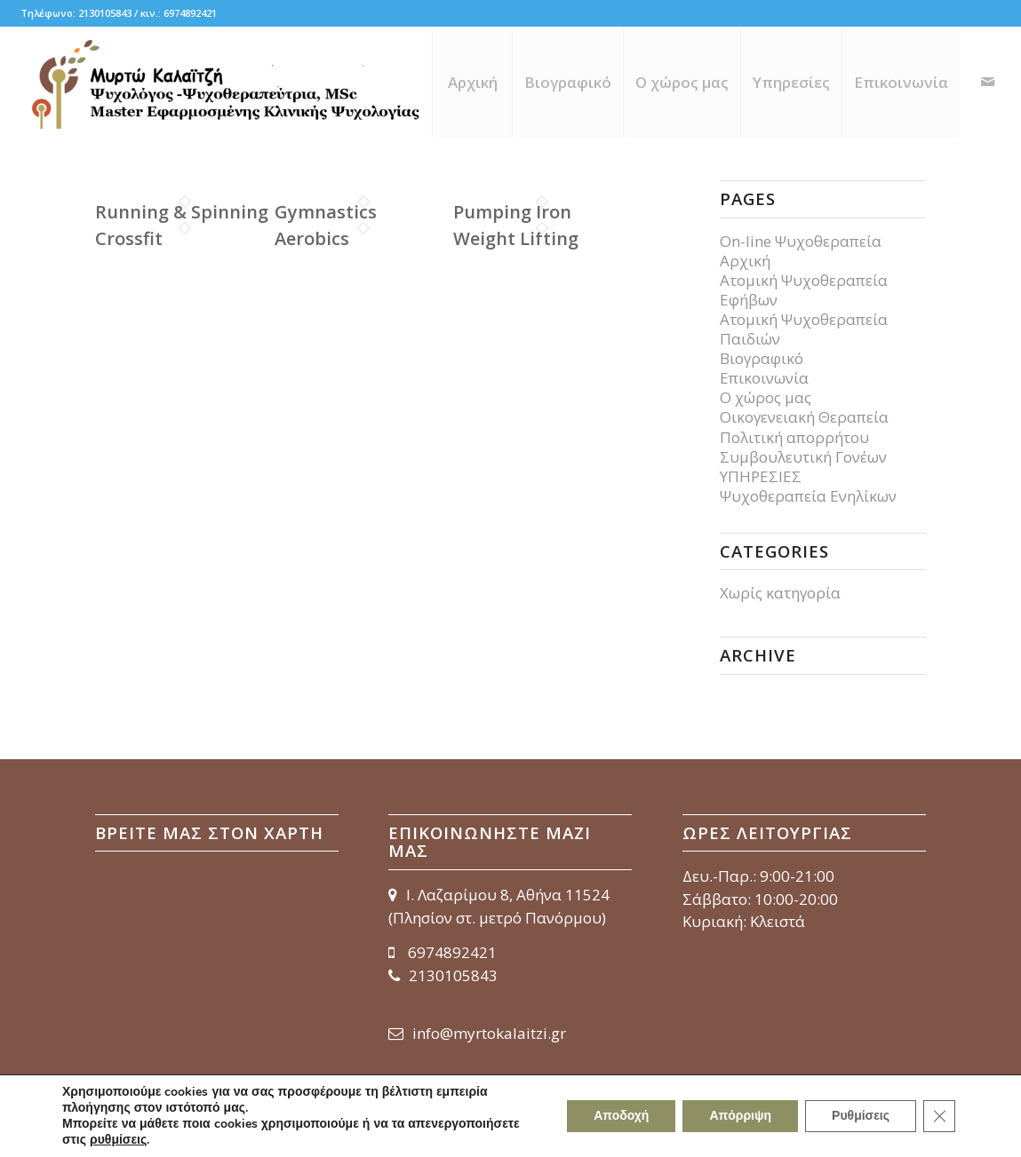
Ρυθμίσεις (860, 1115)
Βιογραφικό (761, 358)
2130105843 (443, 975)
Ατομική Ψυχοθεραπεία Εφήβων (804, 290)
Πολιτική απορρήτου (794, 437)
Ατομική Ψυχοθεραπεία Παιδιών (804, 329)
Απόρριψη (740, 1115)
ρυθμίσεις (118, 1140)
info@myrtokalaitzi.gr (477, 1033)
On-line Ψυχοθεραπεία (800, 241)
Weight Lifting (515, 238)
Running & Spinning (181, 212)
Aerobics (312, 238)
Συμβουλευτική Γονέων (803, 457)
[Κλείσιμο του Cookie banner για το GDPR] (939, 1116)
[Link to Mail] (987, 81)
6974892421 (442, 952)
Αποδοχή (621, 1115)
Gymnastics (326, 212)
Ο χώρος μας (765, 397)
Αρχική (745, 260)
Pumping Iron (512, 212)
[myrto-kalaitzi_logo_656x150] (224, 82)
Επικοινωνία (764, 378)
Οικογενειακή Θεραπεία (804, 417)
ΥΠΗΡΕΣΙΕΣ (761, 476)
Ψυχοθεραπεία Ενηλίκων (808, 496)
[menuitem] (472, 82)
